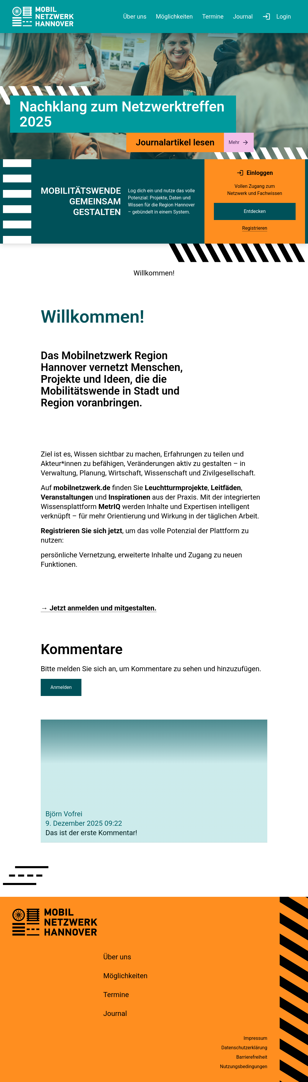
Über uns (117, 957)
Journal (115, 1013)
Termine (116, 995)
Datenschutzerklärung (244, 1047)
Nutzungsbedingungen (243, 1066)
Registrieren (254, 228)
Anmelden (61, 687)
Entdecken (255, 211)
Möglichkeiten (125, 976)
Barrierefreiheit (251, 1057)
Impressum (256, 1038)
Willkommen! (154, 273)
